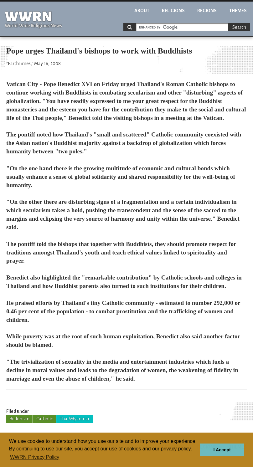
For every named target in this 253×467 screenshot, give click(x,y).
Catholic (44, 418)
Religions (173, 10)
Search (239, 27)
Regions (207, 10)
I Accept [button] (221, 449)
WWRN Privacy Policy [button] (34, 457)
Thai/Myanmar (74, 418)
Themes (238, 10)
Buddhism (19, 418)
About (141, 10)
